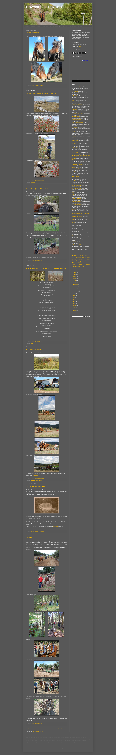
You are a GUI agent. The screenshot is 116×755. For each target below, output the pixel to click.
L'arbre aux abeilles (76, 204)
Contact (80, 26)
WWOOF (74, 233)
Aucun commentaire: (39, 85)
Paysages (33, 182)
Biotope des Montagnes (77, 104)
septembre (75, 291)
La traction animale (35, 26)
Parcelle (75, 261)
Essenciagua (75, 152)
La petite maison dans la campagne (80, 213)
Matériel (32, 725)
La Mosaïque (75, 140)
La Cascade (75, 143)
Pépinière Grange (76, 230)
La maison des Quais (77, 185)
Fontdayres (74, 139)
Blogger (71, 748)
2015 (74, 272)
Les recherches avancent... (36, 486)
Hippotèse (35, 475)
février (74, 305)
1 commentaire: (38, 260)
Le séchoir (45, 26)
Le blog (27, 26)
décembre (75, 284)
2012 (74, 278)
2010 (74, 283)
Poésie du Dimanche (81, 262)
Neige (88, 259)
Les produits (72, 26)
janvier (74, 307)
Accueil (46, 729)
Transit (73, 167)
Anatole (73, 192)
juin (74, 297)
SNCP (73, 194)
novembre (75, 286)
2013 (74, 276)
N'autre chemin (75, 145)
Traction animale (34, 262)
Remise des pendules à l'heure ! (38, 188)
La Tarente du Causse (77, 216)
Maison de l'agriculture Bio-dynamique (81, 155)
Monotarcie (74, 209)
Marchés (74, 259)
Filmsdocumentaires (76, 160)
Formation (30, 538)
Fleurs (84, 257)
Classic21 (74, 136)
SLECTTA (74, 242)
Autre (32, 343)
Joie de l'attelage (76, 180)
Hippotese (74, 109)
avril (74, 301)
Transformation (76, 266)
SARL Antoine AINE (76, 244)
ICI (80, 46)
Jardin (88, 257)
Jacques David (75, 116)
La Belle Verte (75, 95)
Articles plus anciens (62, 729)
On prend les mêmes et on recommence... (41, 93)
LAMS (73, 222)
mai (74, 299)
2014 (74, 274)
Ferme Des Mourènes (77, 198)
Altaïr (73, 100)
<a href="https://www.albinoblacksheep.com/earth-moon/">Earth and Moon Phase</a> (81, 70)
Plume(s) (74, 158)
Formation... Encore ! (34, 349)
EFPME (73, 131)
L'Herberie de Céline (76, 119)
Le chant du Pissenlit (77, 168)
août (74, 293)
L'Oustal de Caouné (76, 201)
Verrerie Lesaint (75, 176)
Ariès (73, 219)
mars (74, 303)
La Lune (65, 26)
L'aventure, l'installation (45, 7)
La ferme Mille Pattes (77, 188)
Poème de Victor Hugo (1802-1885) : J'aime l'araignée (46, 268)
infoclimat (55, 526)
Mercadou (74, 239)
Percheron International (77, 122)
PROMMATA (75, 91)
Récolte (88, 263)
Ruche (73, 264)
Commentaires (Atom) (38, 731)
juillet (74, 295)
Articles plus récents (31, 729)
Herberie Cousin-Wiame (77, 113)
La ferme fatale (75, 148)
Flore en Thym (75, 236)
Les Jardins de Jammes (77, 86)
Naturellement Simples (77, 164)
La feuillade (74, 227)
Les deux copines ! (33, 33)
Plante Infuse (75, 127)
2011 (74, 280)
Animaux (32, 87)
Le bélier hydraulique (55, 26)
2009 (74, 310)
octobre (75, 289)
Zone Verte (74, 171)
